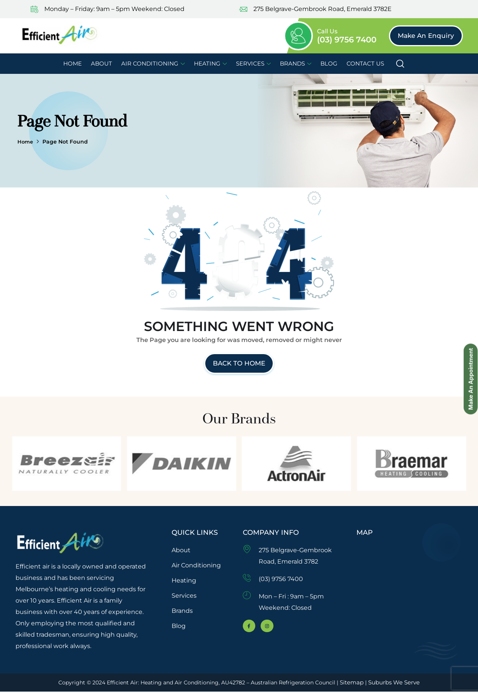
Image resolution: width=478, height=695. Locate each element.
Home (72, 63)
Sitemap (360, 685)
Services (253, 63)
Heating (210, 63)
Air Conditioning (153, 63)
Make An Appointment (469, 348)
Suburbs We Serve (402, 685)
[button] (426, 35)
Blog (328, 63)
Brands (295, 63)
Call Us (327, 31)
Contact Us (365, 63)
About (101, 63)
